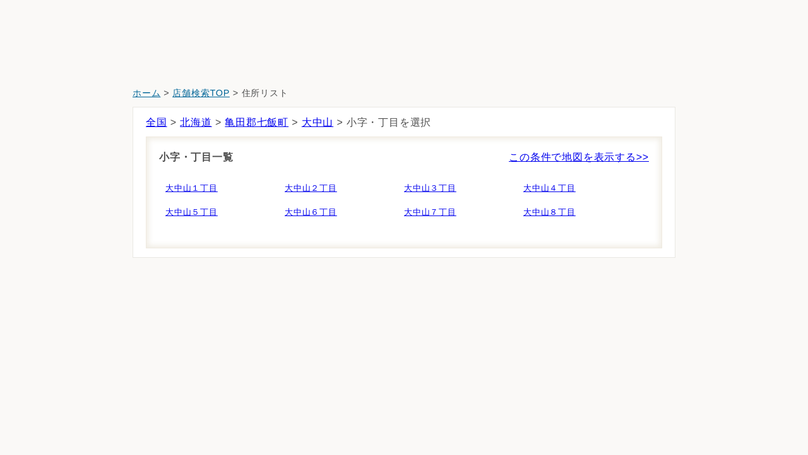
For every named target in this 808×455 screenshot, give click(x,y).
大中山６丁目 (311, 212)
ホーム (146, 93)
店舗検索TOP (201, 93)
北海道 (195, 122)
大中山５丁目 (191, 212)
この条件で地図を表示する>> (579, 157)
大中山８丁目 (549, 212)
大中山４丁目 (549, 188)
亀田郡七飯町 (256, 122)
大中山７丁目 (430, 212)
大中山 (317, 122)
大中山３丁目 (430, 188)
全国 (156, 122)
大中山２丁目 (311, 188)
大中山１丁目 (191, 188)
